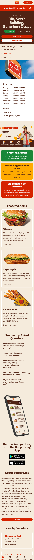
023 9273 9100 (6, 57)
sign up (17, 156)
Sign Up (28, 2)
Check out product (9, 325)
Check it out (7, 244)
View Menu (17, 519)
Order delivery (17, 40)
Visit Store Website (10, 544)
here (25, 195)
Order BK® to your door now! (19, 8)
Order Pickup (17, 36)
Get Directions (6, 53)
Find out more (7, 285)
